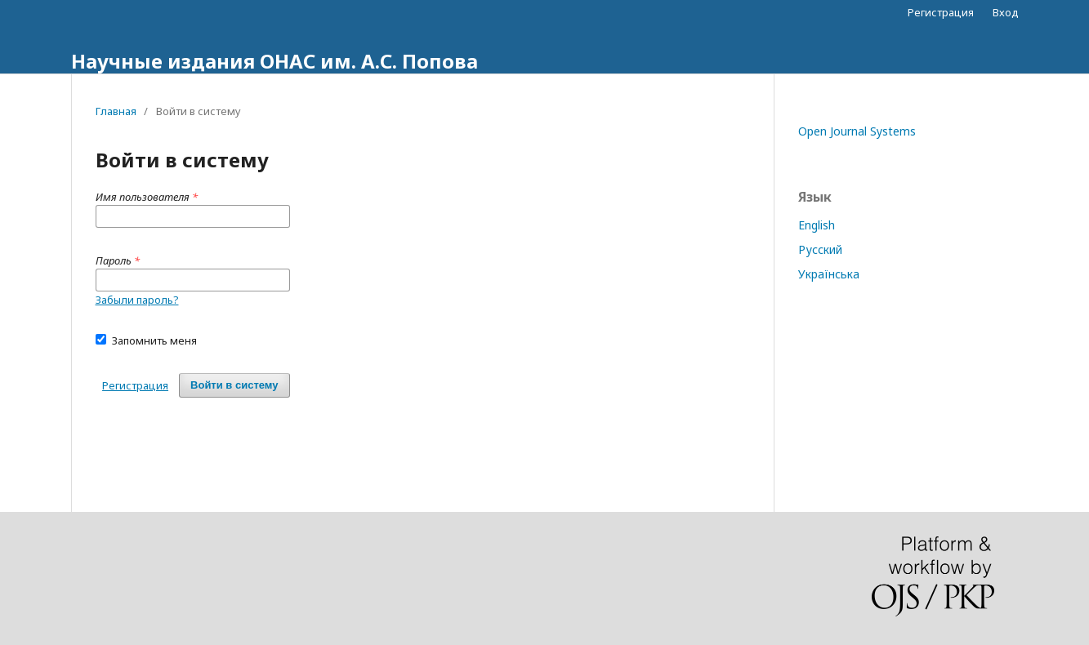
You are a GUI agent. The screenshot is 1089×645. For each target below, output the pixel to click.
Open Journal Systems (857, 131)
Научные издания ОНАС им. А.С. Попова (274, 60)
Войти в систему (234, 385)
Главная (116, 111)
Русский (820, 249)
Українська (828, 274)
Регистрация (941, 12)
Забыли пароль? (137, 299)
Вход (1006, 12)
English (816, 225)
